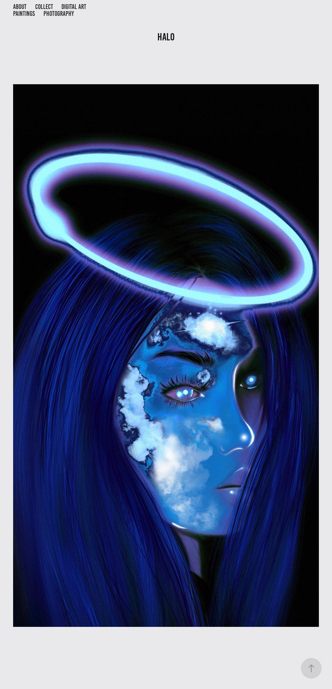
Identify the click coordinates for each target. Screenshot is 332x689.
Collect (44, 6)
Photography (58, 13)
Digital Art (73, 6)
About (20, 6)
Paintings (24, 13)
